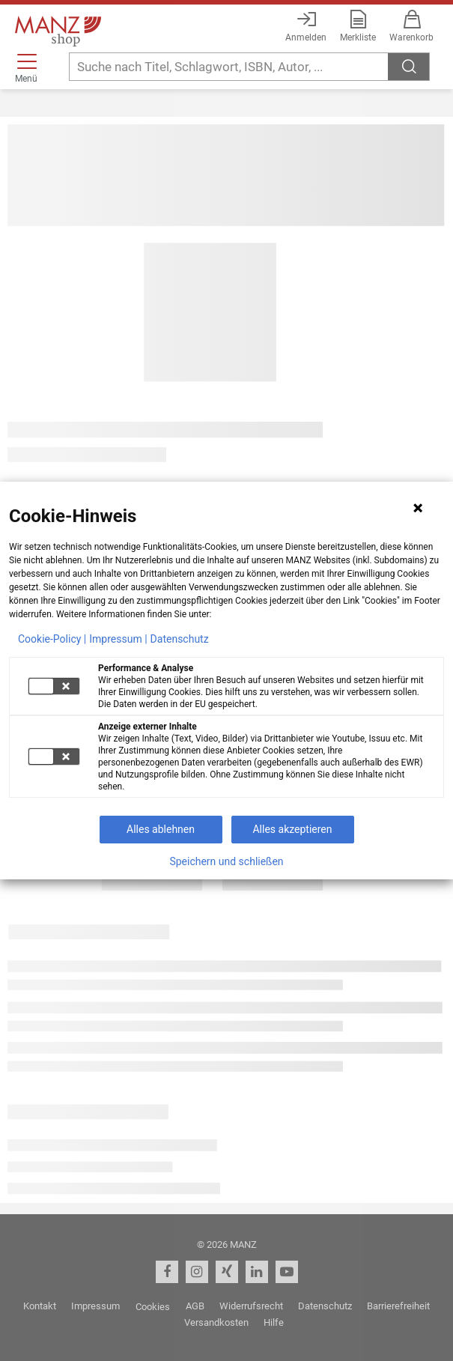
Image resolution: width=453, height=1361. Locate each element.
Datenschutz (180, 639)
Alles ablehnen (161, 829)
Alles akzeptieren (292, 829)
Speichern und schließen (226, 861)
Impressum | (118, 639)
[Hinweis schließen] (418, 508)
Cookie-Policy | (52, 639)
